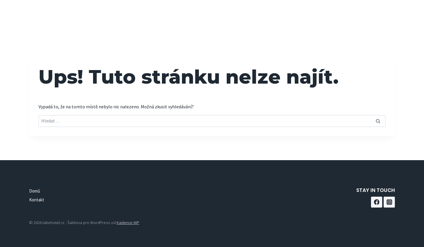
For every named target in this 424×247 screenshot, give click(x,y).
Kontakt (344, 15)
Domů (316, 15)
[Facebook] (373, 14)
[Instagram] (388, 14)
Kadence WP (128, 222)
